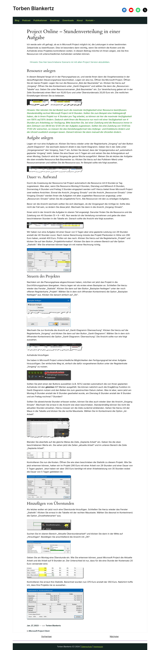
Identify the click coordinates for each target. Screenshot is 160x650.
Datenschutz (86, 646)
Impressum (98, 646)
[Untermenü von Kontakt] (94, 20)
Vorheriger (46, 636)
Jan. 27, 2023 (33, 625)
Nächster (114, 636)
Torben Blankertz (33, 8)
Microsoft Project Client (39, 631)
